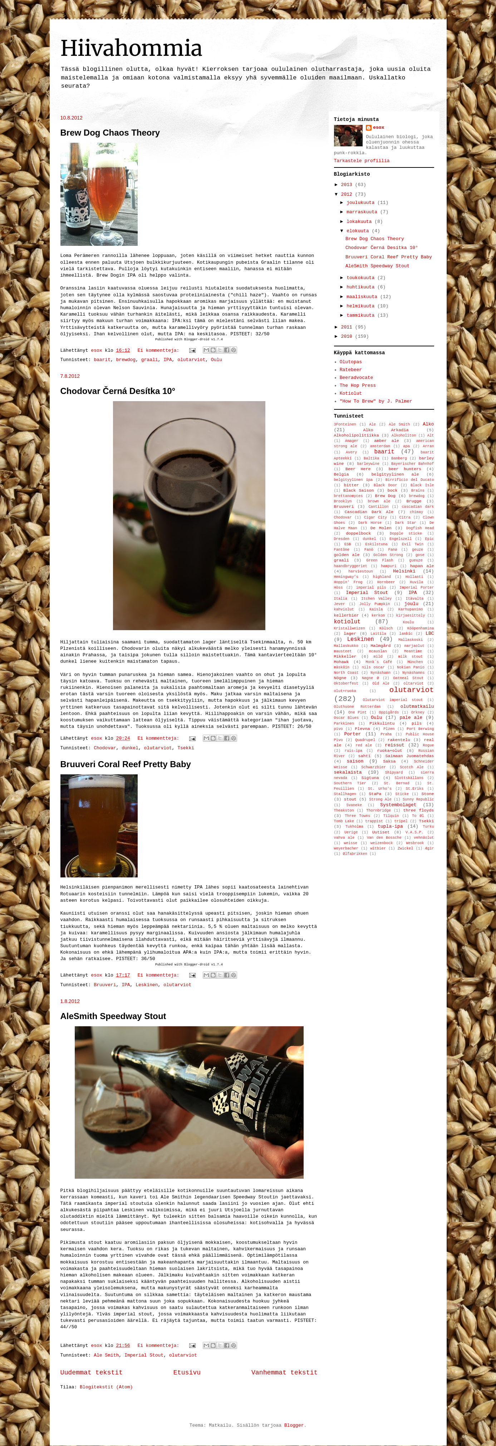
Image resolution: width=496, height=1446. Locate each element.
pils (417, 723)
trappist (374, 821)
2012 (348, 194)
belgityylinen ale (395, 474)
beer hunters (404, 469)
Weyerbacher (346, 848)
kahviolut (344, 609)
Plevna (362, 728)
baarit (102, 359)
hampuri (389, 566)
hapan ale (422, 566)
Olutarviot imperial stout (393, 700)
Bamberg (399, 458)
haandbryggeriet (351, 566)
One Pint (357, 712)
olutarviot (191, 359)
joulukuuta (362, 202)
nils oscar (373, 667)
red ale (363, 745)
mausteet (343, 651)
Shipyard (394, 772)
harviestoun (360, 571)
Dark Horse (370, 523)
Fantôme (342, 549)
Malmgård (380, 645)
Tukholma (354, 826)
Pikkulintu (381, 723)
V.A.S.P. (414, 832)
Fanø (392, 549)
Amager (351, 441)
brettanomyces (348, 496)
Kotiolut (351, 393)
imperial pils (371, 587)
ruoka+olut (389, 750)
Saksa (389, 761)
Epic (429, 539)
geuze (417, 549)
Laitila (378, 634)
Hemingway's (346, 577)
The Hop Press (358, 385)
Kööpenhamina (420, 628)
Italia (340, 599)
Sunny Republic (418, 799)
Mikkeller (345, 656)
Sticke (402, 794)
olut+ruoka (345, 691)
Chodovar (105, 748)
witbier (378, 848)
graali (149, 359)
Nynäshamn (380, 673)
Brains (417, 490)
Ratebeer (351, 370)
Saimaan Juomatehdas (409, 756)
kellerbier (346, 615)
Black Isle (422, 485)
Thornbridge (378, 810)
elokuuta (359, 231)
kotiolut (347, 622)
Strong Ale (380, 799)
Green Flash (379, 560)
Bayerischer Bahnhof (412, 464)
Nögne (340, 678)
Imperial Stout (143, 1355)
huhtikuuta (362, 287)
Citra (405, 517)
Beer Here (358, 469)
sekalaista (348, 772)
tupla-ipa (390, 826)
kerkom (378, 615)
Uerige (351, 832)
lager (350, 633)
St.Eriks (415, 789)
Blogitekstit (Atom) (106, 1387)
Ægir (429, 848)
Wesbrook (415, 843)
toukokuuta (362, 278)
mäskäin (342, 667)
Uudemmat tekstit (91, 1372)
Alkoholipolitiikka (356, 435)
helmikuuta (362, 306)
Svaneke (354, 805)
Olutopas (351, 362)
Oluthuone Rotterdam (357, 707)
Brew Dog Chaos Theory (110, 132)
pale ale (410, 717)
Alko (428, 424)
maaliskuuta (363, 297)
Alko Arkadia (385, 430)
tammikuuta (362, 315)
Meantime (413, 651)
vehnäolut (424, 838)
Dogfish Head (420, 528)
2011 (348, 327)
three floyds (418, 810)
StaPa (375, 794)
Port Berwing (420, 729)
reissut (394, 745)
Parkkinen (344, 723)
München (415, 662)
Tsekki (185, 748)
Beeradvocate (356, 377)
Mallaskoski (410, 640)
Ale (372, 424)
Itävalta (415, 599)
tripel (401, 821)
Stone (427, 794)
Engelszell (400, 539)
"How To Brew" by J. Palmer (376, 401)
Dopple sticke (406, 533)
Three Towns (357, 816)
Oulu (216, 359)
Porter (352, 734)
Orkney (417, 712)
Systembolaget (398, 805)
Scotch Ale (411, 767)
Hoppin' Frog (348, 582)
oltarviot (413, 683)
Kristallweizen (349, 628)
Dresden (342, 539)
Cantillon (378, 507)
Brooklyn (343, 501)
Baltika (371, 458)
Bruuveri (105, 985)
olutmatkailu (417, 706)
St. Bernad (397, 783)
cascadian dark (418, 507)
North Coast (346, 673)
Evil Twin (412, 544)
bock (393, 490)
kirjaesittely (410, 615)
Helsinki (404, 571)
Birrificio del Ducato (409, 480)
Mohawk (341, 661)
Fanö (368, 549)
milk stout (410, 656)
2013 (348, 185)
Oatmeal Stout (408, 678)
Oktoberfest (346, 683)
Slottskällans (408, 778)
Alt (430, 435)
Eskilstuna (376, 544)
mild (377, 656)
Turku (428, 826)
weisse (350, 843)
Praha (386, 734)
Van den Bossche (384, 838)
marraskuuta (363, 212)
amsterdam (380, 446)
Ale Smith (106, 1355)
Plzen (388, 729)
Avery (351, 452)
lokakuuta (360, 221)
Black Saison (358, 490)
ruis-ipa (353, 751)
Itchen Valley (376, 599)
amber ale (386, 440)
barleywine (368, 464)
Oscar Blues (346, 718)
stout (350, 799)
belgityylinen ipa (353, 480)
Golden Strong (388, 555)
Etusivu (187, 1372)
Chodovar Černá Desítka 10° (118, 391)
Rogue (428, 745)
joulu (411, 604)
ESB (347, 544)
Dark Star (405, 523)
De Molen (381, 528)
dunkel (130, 748)
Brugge (413, 501)
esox (378, 127)
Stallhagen (345, 794)
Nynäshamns (413, 673)
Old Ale (380, 683)
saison (355, 761)
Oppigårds (389, 712)
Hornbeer (386, 582)
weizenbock (381, 843)
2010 (348, 336)
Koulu (408, 622)
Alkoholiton (404, 435)
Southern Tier (350, 783)
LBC (430, 633)
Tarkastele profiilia (362, 161)
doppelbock (358, 533)
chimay (416, 512)
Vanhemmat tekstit (284, 1372)
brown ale (379, 501)
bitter (351, 485)
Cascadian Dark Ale (369, 512)
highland (382, 577)
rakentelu (399, 740)
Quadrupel (365, 740)
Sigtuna (370, 777)
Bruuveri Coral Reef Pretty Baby (125, 764)
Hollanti (414, 577)
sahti (364, 756)
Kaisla (376, 609)
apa (406, 446)
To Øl (418, 816)
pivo (338, 729)
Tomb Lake (344, 821)
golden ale (347, 555)
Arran (428, 446)
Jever (339, 604)
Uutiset (381, 832)
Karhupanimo (410, 609)
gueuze (415, 560)
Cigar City (375, 517)
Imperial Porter (416, 587)
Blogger (294, 1425)
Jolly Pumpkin (374, 604)
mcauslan (378, 651)
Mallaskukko (346, 646)
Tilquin (391, 816)
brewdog (126, 359)
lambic (405, 634)
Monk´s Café (378, 662)
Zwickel (405, 848)
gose (420, 555)
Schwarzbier (373, 767)
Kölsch (386, 628)
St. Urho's (380, 789)
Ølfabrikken (355, 854)
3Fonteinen (345, 424)
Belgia (341, 474)
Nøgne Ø (370, 678)
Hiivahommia (131, 48)
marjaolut (414, 646)
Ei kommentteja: (159, 350)
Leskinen (147, 985)
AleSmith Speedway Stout (113, 1016)
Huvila (416, 582)
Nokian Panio (410, 667)
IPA (167, 359)
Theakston (344, 810)
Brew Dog (385, 495)
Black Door (385, 485)
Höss (338, 587)
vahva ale (344, 838)
